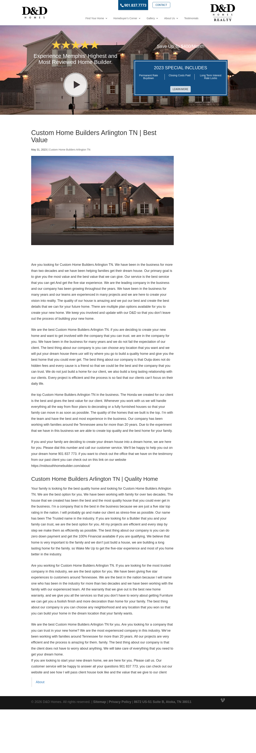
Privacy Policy (120, 702)
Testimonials (176, 18)
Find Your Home (79, 18)
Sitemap (99, 702)
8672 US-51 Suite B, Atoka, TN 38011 (162, 702)
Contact (146, 5)
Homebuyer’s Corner (110, 18)
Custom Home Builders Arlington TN (69, 149)
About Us (154, 18)
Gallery (136, 18)
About (40, 682)
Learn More (180, 89)
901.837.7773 (120, 5)
